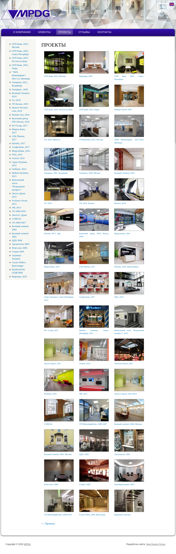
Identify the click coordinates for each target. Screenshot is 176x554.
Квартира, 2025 (19, 276)
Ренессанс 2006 (19, 248)
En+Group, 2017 (20, 125)
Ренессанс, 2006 (51, 484)
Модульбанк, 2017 (52, 267)
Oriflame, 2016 (19, 169)
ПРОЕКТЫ (64, 32)
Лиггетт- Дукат (19, 215)
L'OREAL (17, 218)
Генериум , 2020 (20, 89)
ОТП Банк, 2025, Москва (55, 76)
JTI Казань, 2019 (20, 104)
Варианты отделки (122, 514)
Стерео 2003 (18, 251)
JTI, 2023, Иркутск (52, 139)
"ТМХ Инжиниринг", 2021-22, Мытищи (21, 75)
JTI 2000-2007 (19, 222)
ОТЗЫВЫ (84, 32)
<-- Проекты (48, 523)
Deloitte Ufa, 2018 (20, 115)
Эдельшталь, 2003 (122, 454)
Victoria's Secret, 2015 (123, 363)
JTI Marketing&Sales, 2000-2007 (93, 424)
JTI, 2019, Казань (86, 203)
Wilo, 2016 (17, 154)
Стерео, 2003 (84, 484)
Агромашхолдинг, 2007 (124, 484)
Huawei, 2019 (120, 203)
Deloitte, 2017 (18, 143)
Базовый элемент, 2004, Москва (128, 424)
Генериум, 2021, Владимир (56, 173)
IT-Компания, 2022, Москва (91, 139)
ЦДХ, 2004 (84, 454)
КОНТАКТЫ (104, 32)
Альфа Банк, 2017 (21, 147)
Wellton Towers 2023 (123, 109)
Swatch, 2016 (18, 158)
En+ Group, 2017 (51, 330)
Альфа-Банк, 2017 (87, 297)
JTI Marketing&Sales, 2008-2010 (58, 514)
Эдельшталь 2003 (20, 244)
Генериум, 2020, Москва (89, 173)
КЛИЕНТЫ (44, 32)
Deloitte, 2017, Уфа (52, 233)
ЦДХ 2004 (17, 240)
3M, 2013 (16, 207)
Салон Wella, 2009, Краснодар (92, 514)
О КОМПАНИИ (22, 32)
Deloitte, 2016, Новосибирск (126, 267)
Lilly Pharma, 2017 (87, 267)
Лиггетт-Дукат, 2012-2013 (125, 394)
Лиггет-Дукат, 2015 (52, 363)
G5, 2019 (16, 100)
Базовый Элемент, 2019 (124, 173)
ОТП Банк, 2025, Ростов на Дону (58, 109)
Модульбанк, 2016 (21, 151)
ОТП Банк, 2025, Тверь (89, 109)
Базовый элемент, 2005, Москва (58, 454)
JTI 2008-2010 (19, 211)
